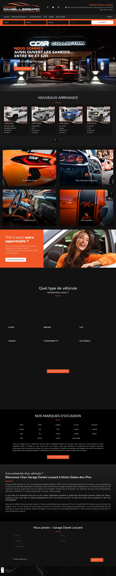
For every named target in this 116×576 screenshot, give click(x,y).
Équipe (51, 17)
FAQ (45, 17)
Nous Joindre (60, 17)
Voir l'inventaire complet (58, 371)
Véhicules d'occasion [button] (18, 17)
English (109, 17)
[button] (2, 568)
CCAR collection (36, 17)
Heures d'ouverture (23, 68)
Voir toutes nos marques (58, 457)
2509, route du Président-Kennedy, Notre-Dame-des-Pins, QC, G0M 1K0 (89, 7)
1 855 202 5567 (106, 10)
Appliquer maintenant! (15, 260)
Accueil (6, 17)
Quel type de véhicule (58, 290)
